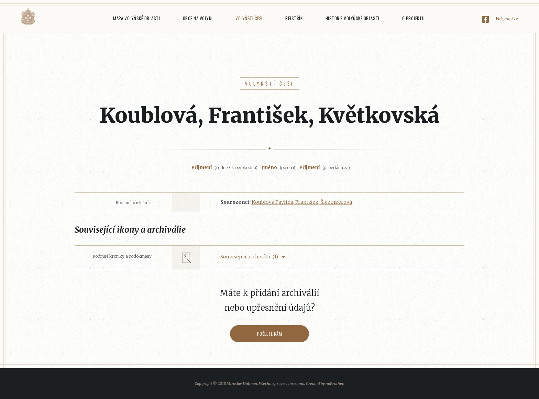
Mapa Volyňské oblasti (136, 18)
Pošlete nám (269, 333)
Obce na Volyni (198, 18)
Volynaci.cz (507, 18)
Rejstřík (293, 18)
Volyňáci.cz (28, 17)
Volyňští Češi (249, 18)
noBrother (334, 383)
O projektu (413, 18)
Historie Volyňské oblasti (353, 18)
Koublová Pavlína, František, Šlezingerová (302, 202)
